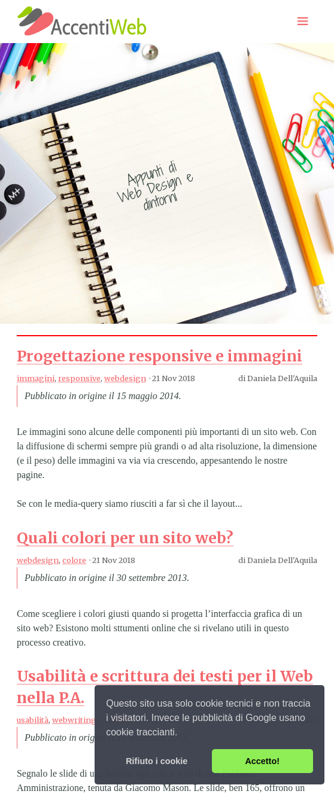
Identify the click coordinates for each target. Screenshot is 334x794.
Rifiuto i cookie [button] (156, 761)
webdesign (125, 378)
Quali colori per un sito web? (125, 537)
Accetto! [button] (262, 761)
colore (74, 560)
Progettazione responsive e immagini (159, 356)
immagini (35, 378)
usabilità (32, 720)
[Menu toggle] (303, 21)
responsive (79, 378)
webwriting (74, 720)
